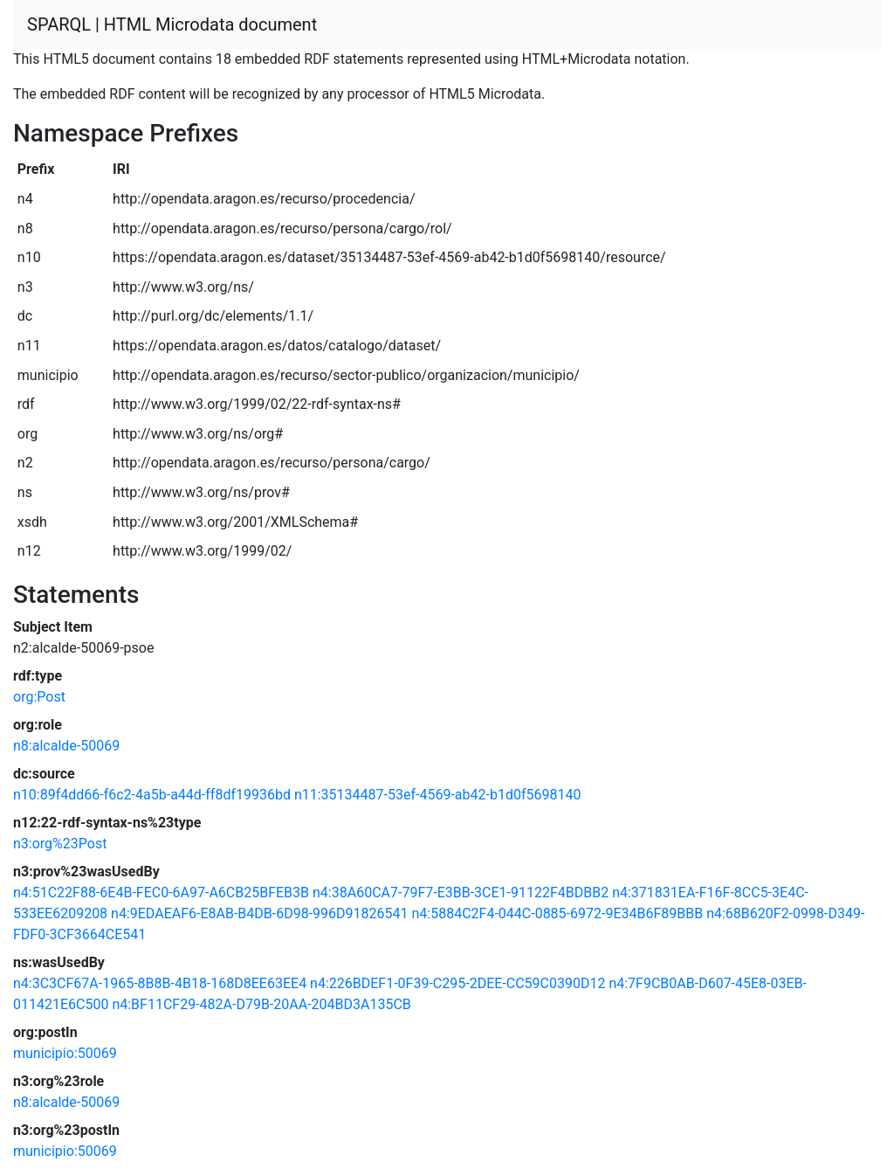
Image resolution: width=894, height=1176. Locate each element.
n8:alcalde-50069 (66, 745)
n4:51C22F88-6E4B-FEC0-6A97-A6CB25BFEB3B (161, 892)
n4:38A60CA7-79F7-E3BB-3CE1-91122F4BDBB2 (461, 892)
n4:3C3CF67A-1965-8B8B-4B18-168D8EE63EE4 (159, 983)
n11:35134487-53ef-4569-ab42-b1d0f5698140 (437, 794)
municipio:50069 (65, 1053)
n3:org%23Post (60, 843)
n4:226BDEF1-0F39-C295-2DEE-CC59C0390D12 (457, 983)
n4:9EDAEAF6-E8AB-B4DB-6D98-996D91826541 (259, 913)
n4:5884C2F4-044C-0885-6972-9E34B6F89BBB (557, 913)
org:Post (39, 696)
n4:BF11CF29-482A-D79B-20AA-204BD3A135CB (261, 1004)
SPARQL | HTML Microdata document (172, 24)
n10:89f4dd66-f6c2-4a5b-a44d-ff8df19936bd (152, 794)
